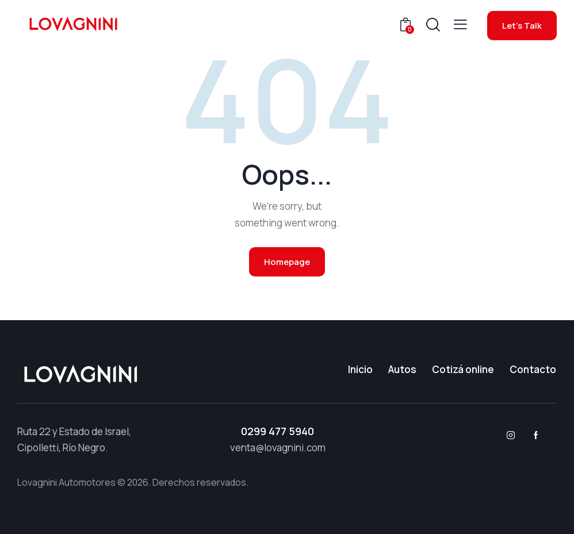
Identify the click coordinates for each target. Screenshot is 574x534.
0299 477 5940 (277, 431)
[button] (460, 24)
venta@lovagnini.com (278, 447)
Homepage (287, 262)
